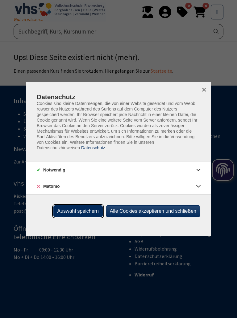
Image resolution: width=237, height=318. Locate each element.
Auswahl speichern (78, 211)
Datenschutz (93, 147)
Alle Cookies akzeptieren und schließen (153, 211)
